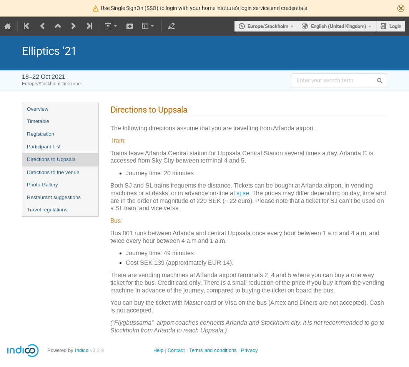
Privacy (249, 350)
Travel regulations (47, 210)
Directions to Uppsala (51, 159)
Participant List (43, 146)
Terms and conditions (213, 350)
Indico (81, 350)
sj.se (242, 193)
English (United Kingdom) (338, 26)
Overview (37, 109)
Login (395, 26)
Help (158, 350)
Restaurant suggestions (54, 197)
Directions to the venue (53, 172)
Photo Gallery (42, 185)
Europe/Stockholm (268, 26)
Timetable (38, 121)
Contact (176, 350)
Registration (40, 134)
